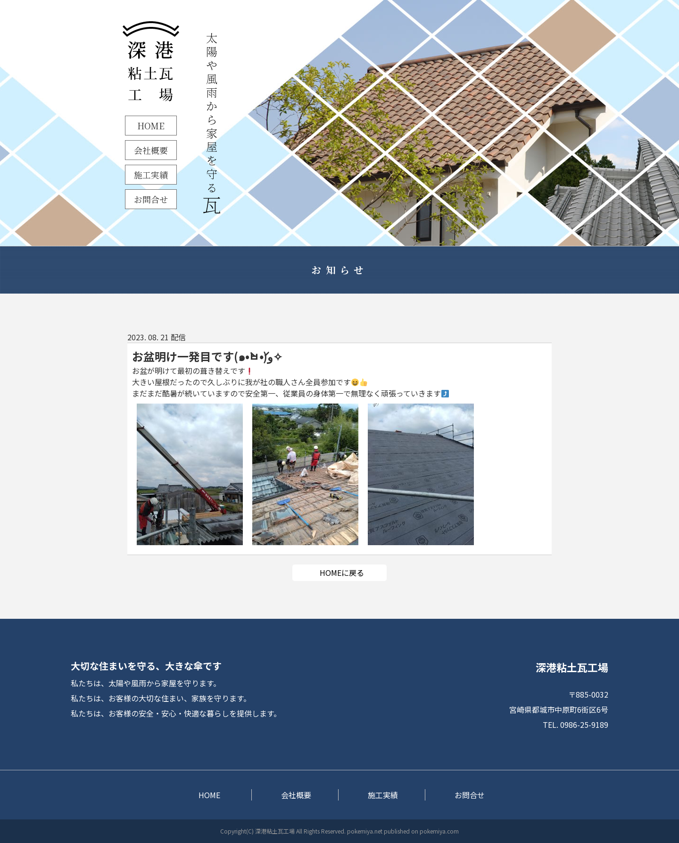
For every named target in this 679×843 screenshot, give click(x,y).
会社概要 (151, 150)
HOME (151, 125)
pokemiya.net (364, 831)
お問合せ (151, 199)
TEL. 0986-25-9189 (575, 724)
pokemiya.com (439, 831)
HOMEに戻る (342, 572)
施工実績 (151, 175)
